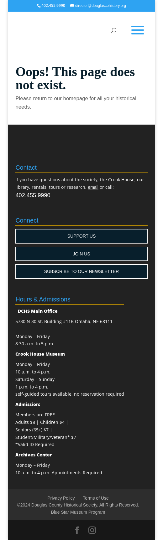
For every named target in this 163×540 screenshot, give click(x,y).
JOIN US (81, 253)
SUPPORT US (81, 236)
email (93, 187)
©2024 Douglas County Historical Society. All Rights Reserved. (78, 504)
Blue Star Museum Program (78, 512)
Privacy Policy (61, 498)
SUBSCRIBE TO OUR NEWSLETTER (81, 271)
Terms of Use (95, 498)
